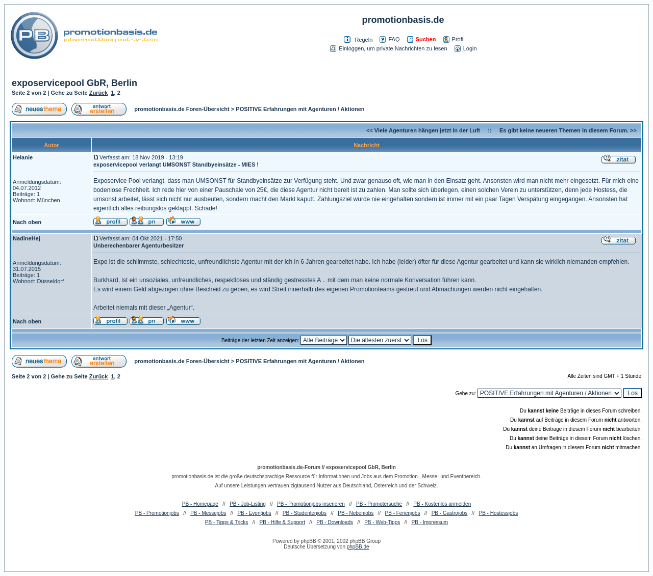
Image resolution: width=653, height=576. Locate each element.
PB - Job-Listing (248, 504)
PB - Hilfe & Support (282, 522)
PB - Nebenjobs (355, 513)
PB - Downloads (334, 522)
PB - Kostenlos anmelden (442, 504)
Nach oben (27, 222)
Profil (454, 39)
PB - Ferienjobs (402, 513)
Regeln (363, 40)
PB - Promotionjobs (157, 513)
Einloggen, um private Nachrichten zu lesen (388, 48)
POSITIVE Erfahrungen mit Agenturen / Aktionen (300, 109)
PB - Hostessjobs (498, 513)
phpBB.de (358, 547)
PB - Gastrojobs (450, 513)
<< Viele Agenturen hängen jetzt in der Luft (423, 130)
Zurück (98, 93)
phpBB (308, 541)
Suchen (421, 39)
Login (466, 48)
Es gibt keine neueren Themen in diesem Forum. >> (568, 130)
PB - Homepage (200, 504)
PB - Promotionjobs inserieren (311, 504)
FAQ (389, 39)
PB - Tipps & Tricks (226, 522)
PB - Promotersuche (379, 504)
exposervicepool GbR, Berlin (74, 83)
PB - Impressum (429, 522)
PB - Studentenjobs (304, 513)
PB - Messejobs (208, 513)
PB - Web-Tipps (382, 522)
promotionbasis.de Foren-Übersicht (181, 109)
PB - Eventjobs (254, 513)
